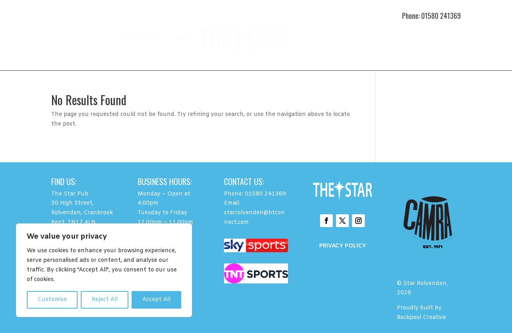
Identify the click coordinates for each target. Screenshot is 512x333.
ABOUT (305, 39)
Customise (52, 299)
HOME (130, 39)
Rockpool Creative (422, 317)
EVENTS (343, 39)
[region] (104, 270)
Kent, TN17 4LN (73, 222)
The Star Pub (69, 194)
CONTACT (376, 39)
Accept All (156, 299)
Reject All (105, 299)
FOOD (156, 39)
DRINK (182, 39)
